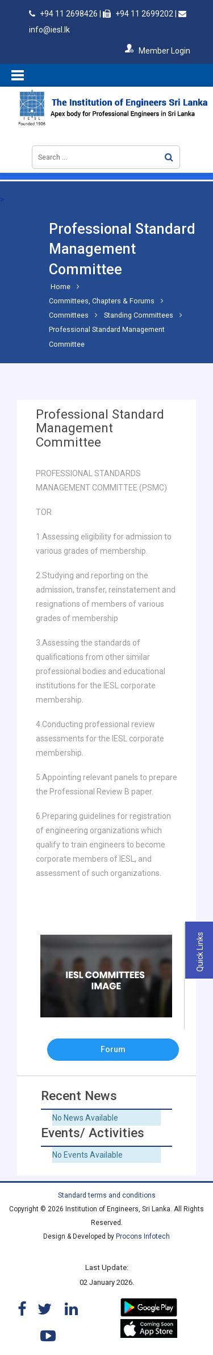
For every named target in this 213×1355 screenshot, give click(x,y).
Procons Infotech (143, 1236)
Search (169, 157)
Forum (113, 1049)
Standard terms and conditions (107, 1195)
